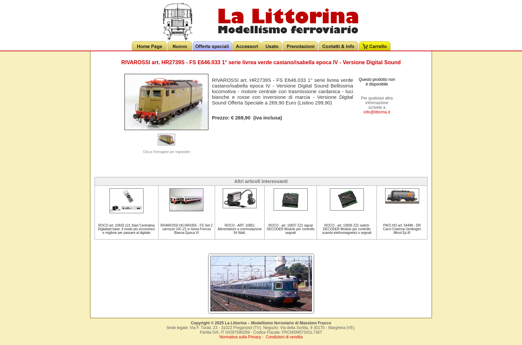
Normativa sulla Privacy (240, 337)
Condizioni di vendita (284, 337)
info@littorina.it (377, 112)
